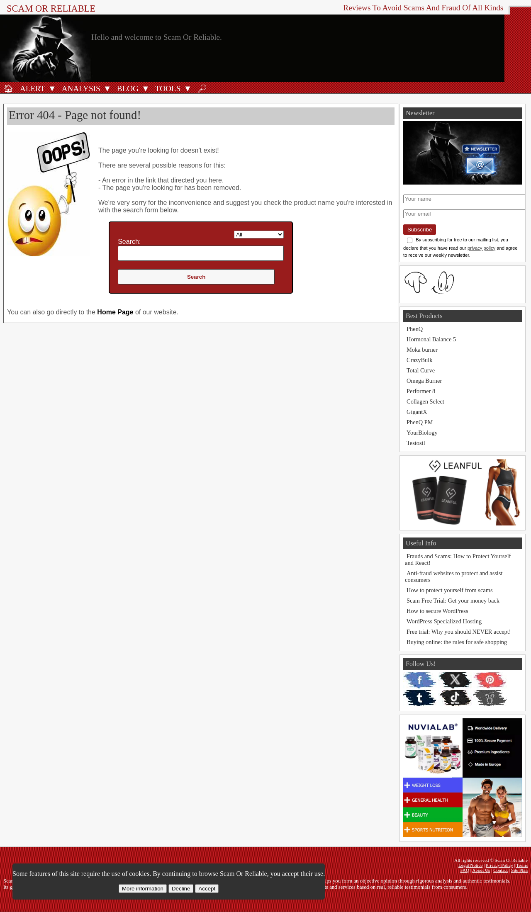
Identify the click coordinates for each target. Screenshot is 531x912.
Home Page (115, 312)
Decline (181, 888)
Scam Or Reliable (51, 8)
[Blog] (126, 88)
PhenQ (415, 329)
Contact (500, 870)
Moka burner (422, 349)
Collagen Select (425, 401)
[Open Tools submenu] (187, 88)
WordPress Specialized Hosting (444, 621)
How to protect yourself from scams (449, 590)
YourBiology (422, 432)
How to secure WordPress (437, 611)
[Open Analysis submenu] (107, 88)
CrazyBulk (419, 360)
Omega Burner (424, 380)
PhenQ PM (420, 422)
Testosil (416, 443)
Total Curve (421, 370)
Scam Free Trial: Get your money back (453, 600)
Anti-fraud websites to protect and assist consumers (453, 576)
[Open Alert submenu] (52, 88)
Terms (522, 865)
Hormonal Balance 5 (431, 339)
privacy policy (481, 248)
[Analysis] (79, 88)
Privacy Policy (499, 865)
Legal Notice (470, 865)
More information (142, 888)
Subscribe (419, 229)
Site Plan (519, 870)
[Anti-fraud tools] (166, 88)
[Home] (8, 88)
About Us (481, 870)
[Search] (202, 88)
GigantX (417, 412)
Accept (206, 888)
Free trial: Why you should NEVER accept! (459, 631)
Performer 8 (421, 391)
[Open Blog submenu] (145, 88)
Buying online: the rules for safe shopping (457, 642)
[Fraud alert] (31, 88)
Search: (129, 241)
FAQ (464, 870)
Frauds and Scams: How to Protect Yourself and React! (458, 559)
